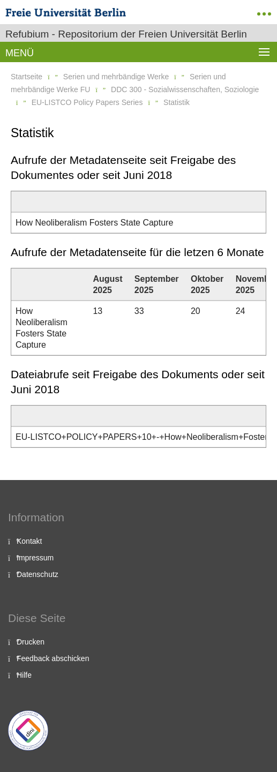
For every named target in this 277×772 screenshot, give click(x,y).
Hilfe (24, 675)
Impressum (35, 557)
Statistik (176, 102)
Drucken (30, 642)
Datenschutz (37, 574)
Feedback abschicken (53, 658)
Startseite (26, 76)
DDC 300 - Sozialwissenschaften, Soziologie (185, 89)
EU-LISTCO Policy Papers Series (87, 102)
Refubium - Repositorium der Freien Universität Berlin (126, 34)
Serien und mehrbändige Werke (116, 76)
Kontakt (29, 541)
